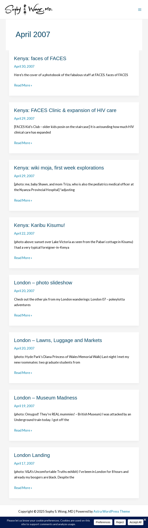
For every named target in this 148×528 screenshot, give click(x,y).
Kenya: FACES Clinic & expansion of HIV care (65, 110)
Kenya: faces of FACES (40, 58)
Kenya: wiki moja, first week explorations (59, 168)
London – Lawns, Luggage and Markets (58, 340)
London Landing (32, 455)
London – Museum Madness (45, 398)
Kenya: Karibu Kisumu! (39, 225)
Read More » (23, 85)
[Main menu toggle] (139, 9)
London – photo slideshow (43, 283)
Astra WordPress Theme (111, 511)
